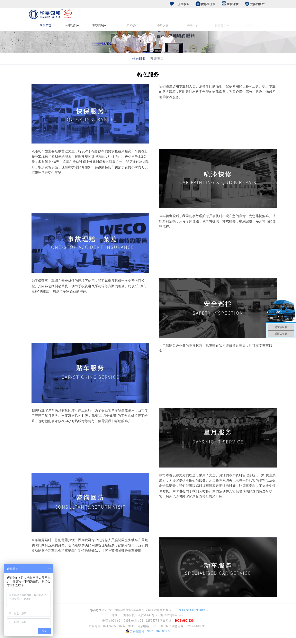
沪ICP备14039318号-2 (193, 610)
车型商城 (112, 25)
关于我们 (73, 25)
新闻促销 (146, 25)
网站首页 (46, 25)
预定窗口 (157, 59)
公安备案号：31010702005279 (148, 631)
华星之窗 (173, 25)
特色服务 (138, 59)
